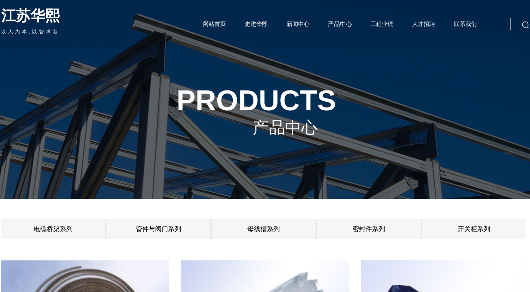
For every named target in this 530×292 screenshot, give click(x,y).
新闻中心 (298, 24)
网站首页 (214, 24)
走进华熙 (256, 24)
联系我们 (465, 24)
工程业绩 (381, 24)
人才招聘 (423, 24)
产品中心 (340, 24)
